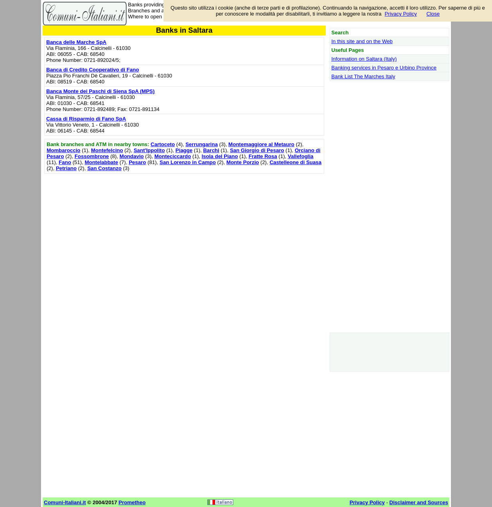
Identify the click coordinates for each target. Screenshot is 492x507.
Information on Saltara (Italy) (364, 59)
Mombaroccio (64, 150)
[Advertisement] (184, 231)
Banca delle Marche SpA (76, 42)
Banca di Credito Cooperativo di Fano (92, 70)
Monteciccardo (172, 156)
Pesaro (137, 162)
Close (433, 14)
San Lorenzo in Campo (187, 162)
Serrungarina (201, 144)
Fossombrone (92, 156)
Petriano (66, 168)
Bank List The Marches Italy (363, 76)
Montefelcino (107, 150)
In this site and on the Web (362, 41)
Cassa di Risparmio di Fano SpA (86, 119)
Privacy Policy (401, 14)
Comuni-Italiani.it (65, 502)
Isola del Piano (220, 156)
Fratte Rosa (262, 156)
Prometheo (132, 502)
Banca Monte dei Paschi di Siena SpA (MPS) (100, 91)
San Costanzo (104, 168)
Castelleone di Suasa (295, 162)
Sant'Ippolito (149, 150)
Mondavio (132, 156)
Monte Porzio (242, 162)
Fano (65, 162)
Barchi (211, 150)
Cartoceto (163, 144)
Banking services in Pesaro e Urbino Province (384, 68)
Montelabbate (101, 162)
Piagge (184, 150)
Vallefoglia (300, 156)
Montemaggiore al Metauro (261, 144)
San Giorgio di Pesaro (257, 150)
